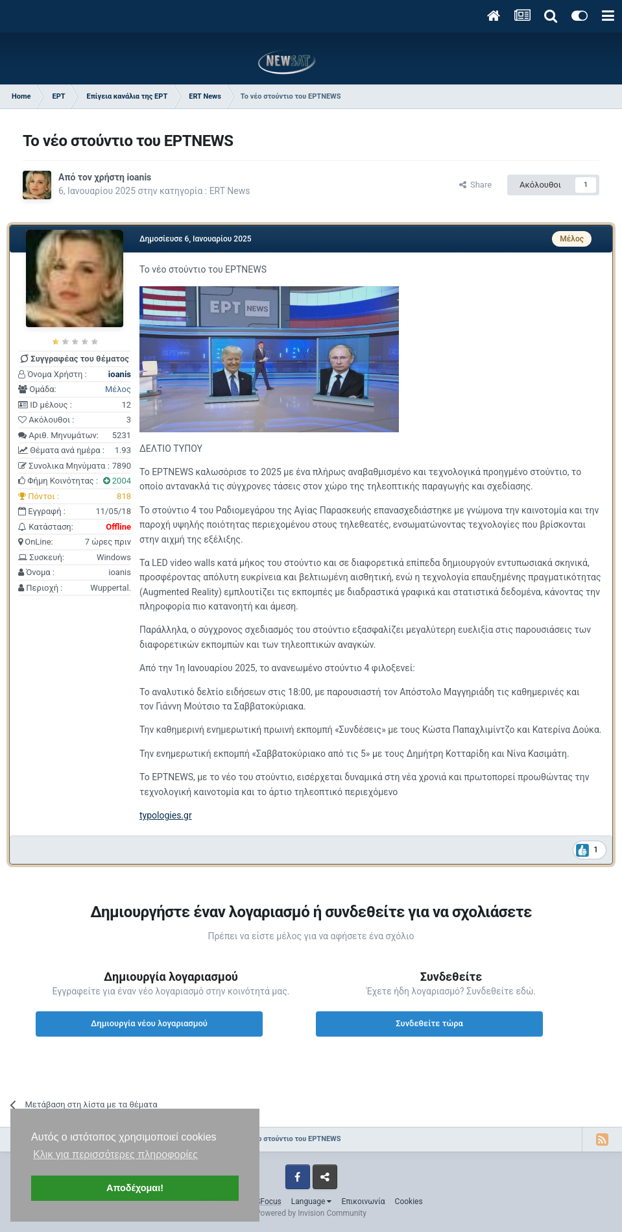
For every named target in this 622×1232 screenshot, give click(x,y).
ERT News (229, 191)
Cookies (409, 1201)
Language (311, 1201)
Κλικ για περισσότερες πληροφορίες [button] (115, 1154)
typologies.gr (165, 815)
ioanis (138, 177)
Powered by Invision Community (311, 1213)
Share (475, 185)
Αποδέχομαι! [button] (134, 1188)
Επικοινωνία (363, 1201)
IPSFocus (264, 1201)
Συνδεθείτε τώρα (429, 1023)
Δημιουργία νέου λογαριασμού (149, 1023)
